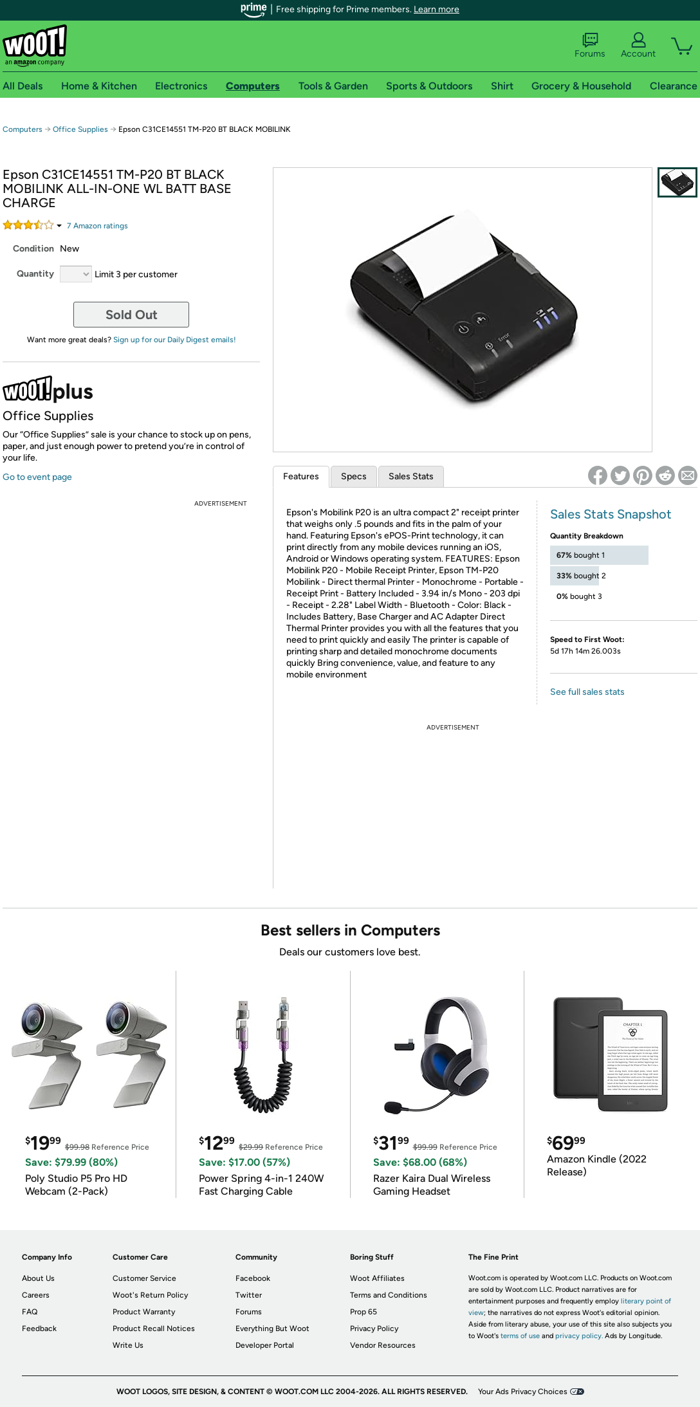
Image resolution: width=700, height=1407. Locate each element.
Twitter (248, 1295)
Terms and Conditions (388, 1295)
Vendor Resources (383, 1345)
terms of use (520, 1336)
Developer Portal (264, 1345)
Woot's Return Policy (150, 1295)
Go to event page (37, 477)
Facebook (252, 1278)
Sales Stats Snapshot (611, 514)
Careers (36, 1295)
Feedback (39, 1328)
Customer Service (144, 1278)
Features (301, 476)
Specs (354, 476)
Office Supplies (80, 129)
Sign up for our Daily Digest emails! (174, 339)
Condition (33, 248)
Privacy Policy (374, 1328)
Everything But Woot (272, 1328)
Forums (590, 45)
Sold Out (132, 314)
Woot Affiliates (377, 1278)
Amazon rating (97, 225)
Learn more (436, 9)
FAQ (29, 1311)
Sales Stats (411, 476)
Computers (22, 129)
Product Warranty (144, 1311)
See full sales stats (587, 691)
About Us (38, 1278)
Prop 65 (363, 1311)
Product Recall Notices (154, 1328)
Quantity (35, 273)
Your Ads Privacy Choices (522, 1391)
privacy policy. (579, 1336)
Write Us (128, 1345)
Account (638, 45)
